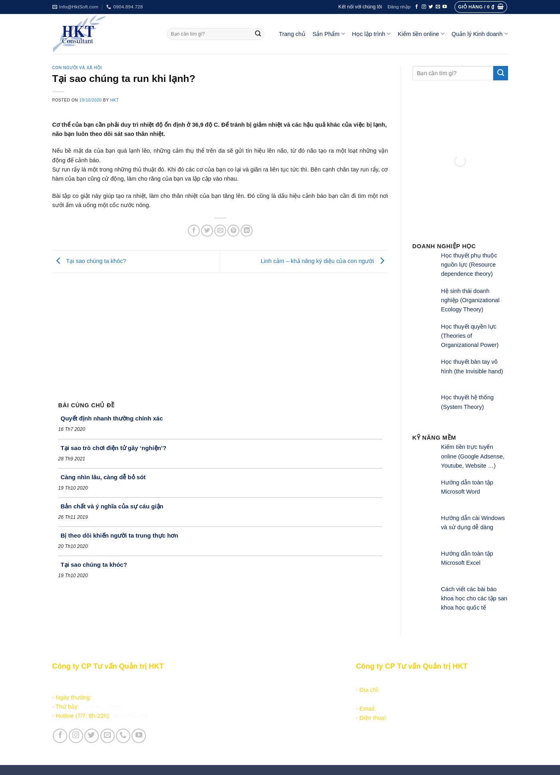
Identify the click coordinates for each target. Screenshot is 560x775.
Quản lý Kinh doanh (480, 34)
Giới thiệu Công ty (227, 731)
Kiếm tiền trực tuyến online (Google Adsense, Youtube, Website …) (472, 456)
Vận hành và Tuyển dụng (236, 740)
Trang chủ (292, 34)
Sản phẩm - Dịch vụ (228, 680)
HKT (114, 100)
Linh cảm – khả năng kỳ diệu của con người (324, 261)
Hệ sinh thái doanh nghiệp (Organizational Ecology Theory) (470, 300)
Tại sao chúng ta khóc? (89, 261)
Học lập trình (371, 34)
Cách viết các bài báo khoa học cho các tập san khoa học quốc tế (474, 598)
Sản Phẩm (329, 34)
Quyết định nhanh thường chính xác (112, 418)
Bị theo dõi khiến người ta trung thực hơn (119, 535)
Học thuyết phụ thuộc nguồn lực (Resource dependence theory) (469, 264)
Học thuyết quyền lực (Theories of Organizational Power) (469, 336)
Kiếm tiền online (421, 34)
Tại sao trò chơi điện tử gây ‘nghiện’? (114, 447)
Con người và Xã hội (77, 68)
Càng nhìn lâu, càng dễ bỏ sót (103, 477)
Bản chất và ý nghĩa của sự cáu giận (112, 506)
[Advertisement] (220, 333)
